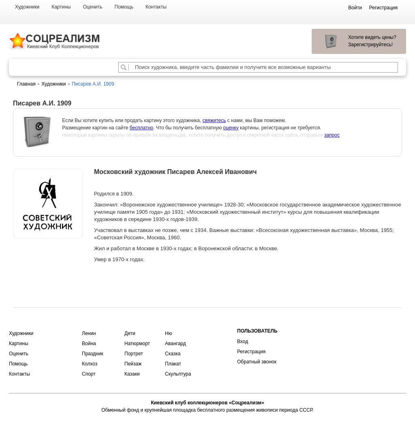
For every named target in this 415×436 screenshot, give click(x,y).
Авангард (175, 343)
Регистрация (251, 351)
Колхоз (89, 364)
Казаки (132, 374)
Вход (242, 341)
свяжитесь (214, 120)
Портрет (133, 354)
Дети (129, 333)
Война (89, 343)
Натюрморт (137, 343)
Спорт (89, 374)
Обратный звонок (256, 362)
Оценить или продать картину (47, 259)
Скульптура (178, 374)
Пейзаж (132, 364)
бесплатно (141, 128)
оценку (231, 128)
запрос (332, 135)
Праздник (92, 354)
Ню (168, 333)
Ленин (89, 333)
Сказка (172, 354)
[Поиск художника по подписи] (123, 67)
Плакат (173, 364)
